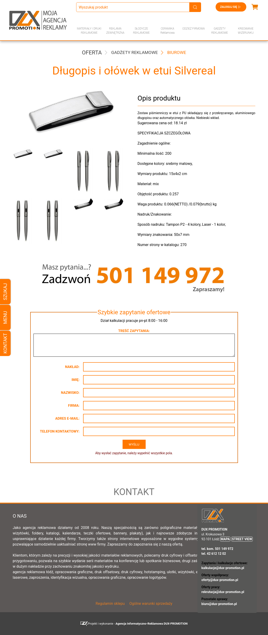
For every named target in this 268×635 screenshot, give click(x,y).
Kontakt (5, 343)
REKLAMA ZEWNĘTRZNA (115, 30)
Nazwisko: (70, 393)
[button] (24, 171)
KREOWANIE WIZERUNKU (246, 30)
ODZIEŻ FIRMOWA (193, 28)
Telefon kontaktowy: (59, 431)
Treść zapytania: (134, 331)
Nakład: (72, 367)
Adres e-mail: (67, 418)
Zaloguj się (231, 7)
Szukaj (5, 291)
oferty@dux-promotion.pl (220, 580)
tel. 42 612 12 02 (214, 553)
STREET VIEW (242, 539)
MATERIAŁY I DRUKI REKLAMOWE (89, 30)
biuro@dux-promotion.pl (219, 604)
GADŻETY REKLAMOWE (219, 30)
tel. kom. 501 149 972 (217, 549)
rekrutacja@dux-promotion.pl (223, 592)
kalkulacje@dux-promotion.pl (223, 568)
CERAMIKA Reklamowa (167, 30)
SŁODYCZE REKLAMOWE (141, 30)
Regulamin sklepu (110, 603)
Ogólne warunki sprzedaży (150, 603)
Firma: (74, 406)
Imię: (76, 380)
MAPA (225, 539)
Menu (5, 317)
